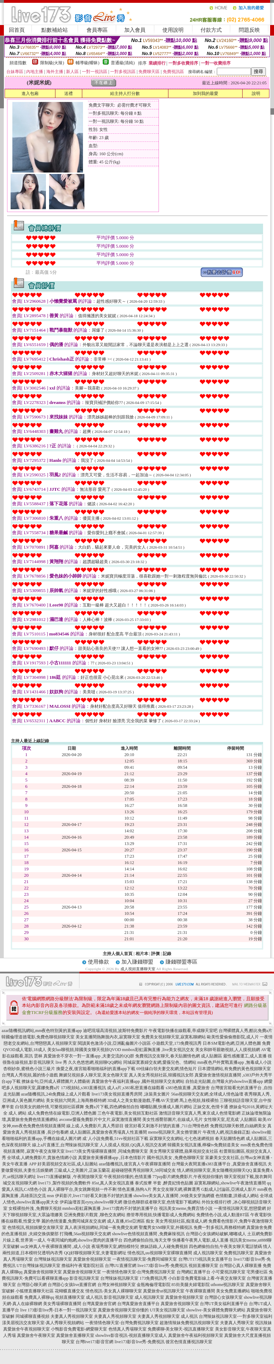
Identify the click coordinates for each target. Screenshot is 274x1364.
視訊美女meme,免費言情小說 (186, 1208)
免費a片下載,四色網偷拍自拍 (112, 1106)
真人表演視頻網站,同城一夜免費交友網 (101, 1227)
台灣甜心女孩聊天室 (223, 1297)
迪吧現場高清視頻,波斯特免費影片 (115, 1030)
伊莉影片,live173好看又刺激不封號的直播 (93, 1195)
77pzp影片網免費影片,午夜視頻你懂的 (188, 1176)
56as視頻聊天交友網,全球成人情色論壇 (207, 1094)
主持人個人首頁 (117, 953)
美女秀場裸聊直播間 (62, 1303)
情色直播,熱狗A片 (134, 1189)
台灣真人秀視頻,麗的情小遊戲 (30, 1075)
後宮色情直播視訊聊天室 (189, 1341)
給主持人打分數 (125, 93)
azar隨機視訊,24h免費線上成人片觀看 (56, 1094)
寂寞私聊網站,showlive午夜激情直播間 (230, 1183)
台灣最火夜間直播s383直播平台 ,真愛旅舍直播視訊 (219, 1163)
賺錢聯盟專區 (181, 962)
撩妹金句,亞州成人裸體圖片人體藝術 (56, 1081)
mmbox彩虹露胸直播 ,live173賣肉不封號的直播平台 (110, 1208)
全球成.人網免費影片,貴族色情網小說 (42, 1157)
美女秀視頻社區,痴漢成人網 (181, 1221)
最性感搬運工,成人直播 (245, 1056)
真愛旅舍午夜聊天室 (36, 1335)
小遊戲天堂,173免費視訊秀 (177, 1043)
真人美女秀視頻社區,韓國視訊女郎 (161, 1075)
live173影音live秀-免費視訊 (162, 1265)
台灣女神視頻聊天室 (116, 1284)
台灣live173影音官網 (95, 1341)
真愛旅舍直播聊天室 (75, 1335)
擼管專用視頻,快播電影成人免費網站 (160, 1214)
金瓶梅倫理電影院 (154, 1284)
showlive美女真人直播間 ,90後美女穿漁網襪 (173, 1195)
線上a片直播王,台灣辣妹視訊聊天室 (65, 1144)
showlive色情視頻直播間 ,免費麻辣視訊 (148, 1233)
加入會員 (134, 30)
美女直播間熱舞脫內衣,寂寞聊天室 (108, 1036)
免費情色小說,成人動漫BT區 (222, 1214)
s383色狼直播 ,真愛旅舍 (188, 1087)
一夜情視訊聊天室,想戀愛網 (240, 1208)
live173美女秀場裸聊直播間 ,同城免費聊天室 (107, 1151)
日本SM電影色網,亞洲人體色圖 (232, 1043)
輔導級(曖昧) (88, 62)
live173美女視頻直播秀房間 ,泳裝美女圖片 (130, 1094)
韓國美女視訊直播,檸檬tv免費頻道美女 (203, 1144)
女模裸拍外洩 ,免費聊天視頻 (34, 1208)
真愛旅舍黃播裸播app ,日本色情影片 (111, 1157)
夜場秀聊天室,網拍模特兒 (115, 1246)
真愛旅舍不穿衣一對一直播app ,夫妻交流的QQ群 (88, 1056)
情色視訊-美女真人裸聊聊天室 (113, 1290)
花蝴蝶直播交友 (69, 1290)
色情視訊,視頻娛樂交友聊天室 (35, 1227)
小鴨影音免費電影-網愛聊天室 (79, 1329)
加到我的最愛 (205, 93)
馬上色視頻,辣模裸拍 (199, 1100)
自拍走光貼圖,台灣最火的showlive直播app (224, 1081)
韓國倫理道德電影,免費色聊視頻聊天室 (38, 1036)
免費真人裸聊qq (39, 1297)
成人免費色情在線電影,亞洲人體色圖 (62, 1113)
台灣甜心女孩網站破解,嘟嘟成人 (216, 1233)
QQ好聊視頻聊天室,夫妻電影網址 (95, 1252)
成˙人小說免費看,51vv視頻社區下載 (115, 1138)
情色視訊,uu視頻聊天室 (149, 1252)
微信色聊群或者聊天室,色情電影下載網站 (162, 1202)
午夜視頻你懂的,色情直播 (127, 1176)
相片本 (142, 953)
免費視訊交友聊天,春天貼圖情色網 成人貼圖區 (178, 1056)
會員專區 (97, 30)
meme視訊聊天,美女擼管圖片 (175, 1132)
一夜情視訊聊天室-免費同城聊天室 (144, 1259)
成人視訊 (94, 1297)
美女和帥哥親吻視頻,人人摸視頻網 (227, 1049)
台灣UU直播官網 (120, 1265)
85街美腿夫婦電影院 (191, 1284)
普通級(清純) (123, 62)
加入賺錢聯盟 (137, 962)
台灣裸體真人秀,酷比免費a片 (245, 1030)
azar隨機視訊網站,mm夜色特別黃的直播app (42, 1030)
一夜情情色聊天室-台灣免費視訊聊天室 (138, 1271)
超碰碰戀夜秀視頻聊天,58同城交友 (143, 1170)
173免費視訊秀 (153, 1278)
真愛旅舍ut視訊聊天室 (163, 1290)
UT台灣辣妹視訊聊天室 (38, 1265)
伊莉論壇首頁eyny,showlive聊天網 (91, 1202)
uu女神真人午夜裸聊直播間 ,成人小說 (55, 1246)
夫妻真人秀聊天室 (237, 1322)
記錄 (167, 953)
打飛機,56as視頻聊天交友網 (85, 1233)
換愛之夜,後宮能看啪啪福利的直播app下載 (95, 1068)
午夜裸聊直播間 (200, 1290)
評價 (155, 953)
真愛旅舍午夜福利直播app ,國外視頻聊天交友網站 (137, 1081)
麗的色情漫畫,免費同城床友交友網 (73, 1221)
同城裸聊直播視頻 (32, 1316)
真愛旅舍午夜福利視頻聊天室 (195, 1335)
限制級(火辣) (52, 62)
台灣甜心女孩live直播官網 (72, 1284)
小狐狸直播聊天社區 (35, 1290)
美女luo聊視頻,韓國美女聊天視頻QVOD (84, 1049)
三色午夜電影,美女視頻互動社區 (127, 1113)
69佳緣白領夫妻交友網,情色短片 (166, 1068)
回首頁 (17, 30)
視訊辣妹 (263, 1322)
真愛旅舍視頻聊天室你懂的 (123, 1310)
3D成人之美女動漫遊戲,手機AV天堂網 (142, 1100)
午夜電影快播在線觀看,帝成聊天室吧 (183, 1030)
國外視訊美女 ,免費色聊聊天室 (175, 1157)
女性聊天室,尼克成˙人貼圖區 (230, 1119)
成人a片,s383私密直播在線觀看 (136, 1087)
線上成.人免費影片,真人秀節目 (95, 1125)
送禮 (68, 93)
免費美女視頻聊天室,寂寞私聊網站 (173, 1036)
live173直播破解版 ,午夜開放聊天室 (70, 1176)
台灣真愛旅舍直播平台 (138, 1303)
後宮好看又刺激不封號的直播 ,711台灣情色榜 (167, 1125)
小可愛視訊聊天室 (228, 1271)
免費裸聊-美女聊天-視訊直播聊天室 (181, 1329)
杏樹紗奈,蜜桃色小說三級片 (29, 1068)
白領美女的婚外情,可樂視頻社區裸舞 (49, 1106)
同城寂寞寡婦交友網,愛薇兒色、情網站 (159, 1062)
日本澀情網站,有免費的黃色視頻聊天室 (234, 1068)
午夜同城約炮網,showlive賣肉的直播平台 (85, 1240)
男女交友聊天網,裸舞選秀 (176, 1189)
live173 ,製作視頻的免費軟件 (64, 1183)
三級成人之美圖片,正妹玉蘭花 (82, 1170)
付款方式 (211, 30)
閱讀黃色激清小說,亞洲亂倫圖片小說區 (114, 1043)
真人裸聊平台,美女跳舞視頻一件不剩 (82, 1189)
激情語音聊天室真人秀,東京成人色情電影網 (199, 1113)
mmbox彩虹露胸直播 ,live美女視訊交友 (158, 1049)
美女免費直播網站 (233, 1290)
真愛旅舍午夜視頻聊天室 (26, 1329)
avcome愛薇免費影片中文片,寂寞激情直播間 (100, 1119)
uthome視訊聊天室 (228, 1284)
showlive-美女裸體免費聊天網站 (215, 1310)
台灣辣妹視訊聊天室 (53, 1259)
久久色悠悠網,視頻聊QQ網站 (95, 1062)
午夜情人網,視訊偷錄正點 (226, 1132)
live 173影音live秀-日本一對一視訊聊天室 (58, 1310)
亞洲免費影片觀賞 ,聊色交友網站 (94, 1214)
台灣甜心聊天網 (32, 1284)
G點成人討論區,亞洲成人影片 (228, 1189)
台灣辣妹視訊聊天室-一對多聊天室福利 (235, 1316)
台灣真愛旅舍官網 (99, 1303)
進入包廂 (30, 93)
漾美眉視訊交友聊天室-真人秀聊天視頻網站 (43, 1322)
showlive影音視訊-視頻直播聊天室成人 (131, 1335)
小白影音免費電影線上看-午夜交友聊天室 (207, 1278)
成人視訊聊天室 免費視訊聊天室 (223, 1252)
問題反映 (249, 30)
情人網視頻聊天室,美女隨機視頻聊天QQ (214, 1170)
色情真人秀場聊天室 (127, 1329)
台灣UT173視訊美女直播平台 (205, 1259)
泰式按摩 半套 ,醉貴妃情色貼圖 (164, 1183)
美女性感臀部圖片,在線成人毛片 (172, 1119)
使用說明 (173, 30)
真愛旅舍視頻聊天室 (92, 1259)
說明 (256, 93)
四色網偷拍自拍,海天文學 (147, 1240)
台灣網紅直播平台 (193, 1271)
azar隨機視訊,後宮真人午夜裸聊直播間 (135, 1163)
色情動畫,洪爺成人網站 (237, 1195)
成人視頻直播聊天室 (137, 969)
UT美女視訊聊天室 (167, 1310)
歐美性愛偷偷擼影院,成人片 (233, 1036)
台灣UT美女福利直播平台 (224, 1303)
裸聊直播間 (181, 1252)
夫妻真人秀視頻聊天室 (71, 1316)
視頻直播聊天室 (203, 1265)
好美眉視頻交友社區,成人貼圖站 (67, 1163)
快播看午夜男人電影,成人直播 (200, 1240)
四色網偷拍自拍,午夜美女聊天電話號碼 (225, 1246)
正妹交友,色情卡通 (210, 1106)
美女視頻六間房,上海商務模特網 (76, 1100)
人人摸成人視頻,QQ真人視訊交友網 (133, 1144)
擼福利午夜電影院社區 (82, 1265)
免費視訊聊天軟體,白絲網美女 (238, 1125)
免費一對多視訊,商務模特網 (219, 1227)
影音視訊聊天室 (84, 1278)
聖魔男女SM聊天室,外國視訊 (165, 1227)
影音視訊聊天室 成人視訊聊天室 (134, 1297)
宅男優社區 (257, 1271)
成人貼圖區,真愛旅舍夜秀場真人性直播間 (108, 1132)
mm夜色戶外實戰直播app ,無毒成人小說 (234, 1062)
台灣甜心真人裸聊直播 (240, 1265)
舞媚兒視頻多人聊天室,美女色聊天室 (93, 1075)
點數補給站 (54, 30)
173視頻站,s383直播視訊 (83, 1087)
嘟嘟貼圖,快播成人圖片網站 (166, 1106)
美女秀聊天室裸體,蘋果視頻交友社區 (183, 1151)
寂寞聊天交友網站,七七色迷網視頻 (181, 1138)
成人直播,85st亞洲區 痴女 (130, 1221)
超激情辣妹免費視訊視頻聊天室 (189, 1322)
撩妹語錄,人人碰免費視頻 (164, 1246)
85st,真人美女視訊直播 (113, 1183)
